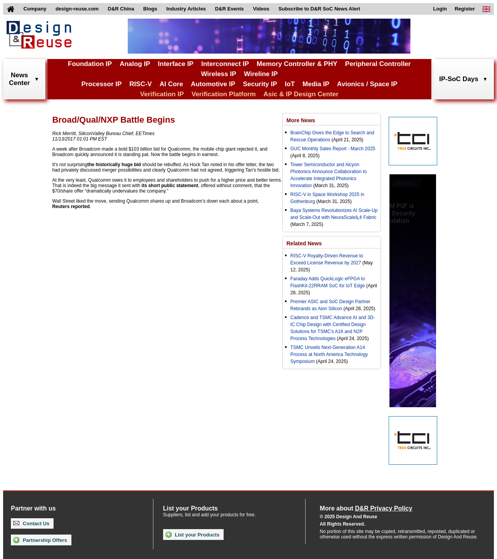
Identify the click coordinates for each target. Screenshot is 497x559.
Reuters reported (71, 206)
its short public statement (170, 185)
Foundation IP (90, 64)
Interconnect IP (225, 64)
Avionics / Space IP (367, 84)
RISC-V (140, 84)
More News (301, 120)
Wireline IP (261, 74)
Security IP (260, 84)
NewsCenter (19, 79)
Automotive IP (213, 84)
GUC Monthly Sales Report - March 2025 (332, 148)
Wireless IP (218, 74)
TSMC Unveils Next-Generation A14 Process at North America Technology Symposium (329, 354)
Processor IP (101, 84)
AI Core (171, 84)
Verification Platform (223, 94)
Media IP (315, 84)
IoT (290, 84)
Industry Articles (186, 9)
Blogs (150, 9)
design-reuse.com (77, 9)
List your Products (192, 534)
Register (465, 9)
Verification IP (162, 94)
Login (440, 9)
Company (34, 9)
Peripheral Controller (378, 64)
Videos (261, 9)
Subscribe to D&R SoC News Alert (319, 9)
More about (366, 508)
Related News (304, 243)
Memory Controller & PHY (297, 64)
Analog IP (135, 64)
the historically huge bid (114, 164)
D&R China (121, 9)
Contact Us (31, 523)
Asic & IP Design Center (301, 94)
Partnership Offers (40, 540)
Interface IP (176, 64)
